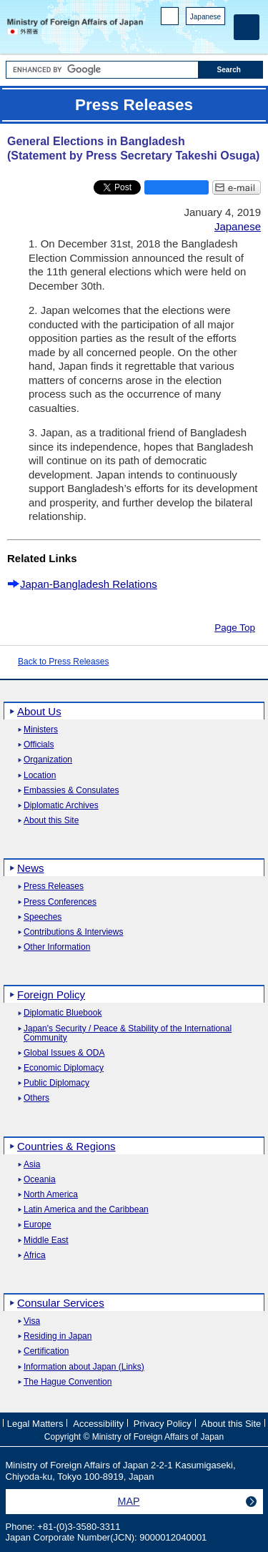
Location (40, 775)
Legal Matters (35, 1423)
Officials (39, 745)
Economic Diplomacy (64, 1068)
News (30, 868)
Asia (32, 1164)
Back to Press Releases (63, 662)
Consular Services (60, 1303)
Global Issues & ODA (64, 1053)
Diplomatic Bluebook (62, 1013)
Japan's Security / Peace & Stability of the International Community (128, 1033)
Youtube (217, 36)
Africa (35, 1255)
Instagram (199, 36)
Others (36, 1098)
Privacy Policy (163, 1423)
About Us (39, 711)
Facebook (180, 36)
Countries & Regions (66, 1146)
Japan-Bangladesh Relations (88, 584)
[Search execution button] (231, 70)
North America (51, 1194)
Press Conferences (60, 902)
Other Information (57, 947)
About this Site (51, 820)
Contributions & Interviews (73, 932)
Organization (48, 760)
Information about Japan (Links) (84, 1367)
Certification (46, 1351)
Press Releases (54, 886)
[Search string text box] (102, 70)
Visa (32, 1321)
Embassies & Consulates (71, 790)
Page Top (234, 627)
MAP (129, 1501)
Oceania (40, 1179)
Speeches (42, 917)
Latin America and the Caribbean (86, 1209)
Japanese (205, 17)
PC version (170, 19)
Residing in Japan (57, 1336)
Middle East (46, 1240)
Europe (37, 1224)
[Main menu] (246, 27)
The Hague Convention (67, 1382)
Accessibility (98, 1423)
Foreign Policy (51, 994)
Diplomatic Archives (61, 805)
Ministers (41, 730)
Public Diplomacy (56, 1083)
